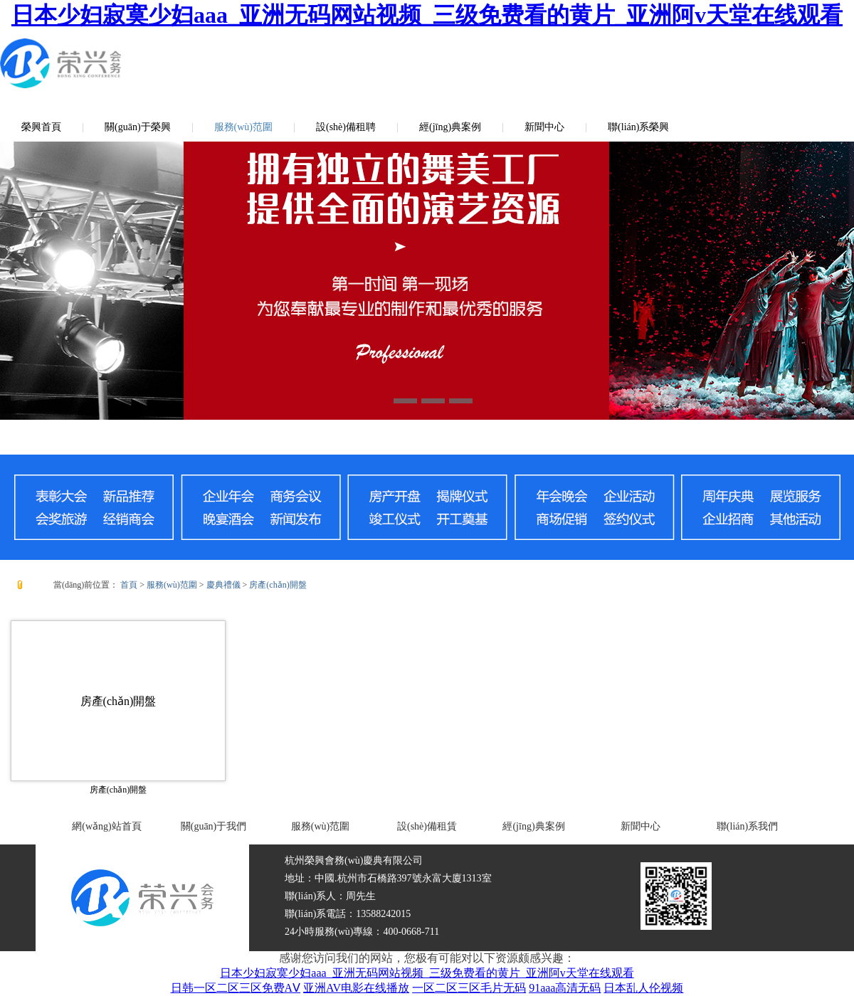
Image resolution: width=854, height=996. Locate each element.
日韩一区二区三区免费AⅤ (236, 988)
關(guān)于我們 (214, 826)
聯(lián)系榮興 (638, 127)
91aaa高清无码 (565, 988)
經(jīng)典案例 (450, 127)
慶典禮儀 (223, 585)
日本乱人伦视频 (643, 988)
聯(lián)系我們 (747, 826)
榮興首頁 (41, 127)
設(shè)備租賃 (427, 826)
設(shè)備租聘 (346, 127)
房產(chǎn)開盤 (277, 585)
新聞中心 (544, 127)
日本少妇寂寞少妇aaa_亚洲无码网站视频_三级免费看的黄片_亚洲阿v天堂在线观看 (427, 15)
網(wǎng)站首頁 (106, 826)
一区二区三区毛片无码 (469, 988)
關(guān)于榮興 (138, 127)
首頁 (128, 585)
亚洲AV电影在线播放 (356, 988)
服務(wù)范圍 (243, 127)
